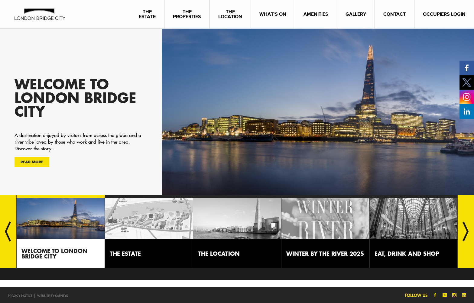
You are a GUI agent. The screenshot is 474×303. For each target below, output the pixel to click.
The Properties (187, 14)
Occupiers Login (444, 14)
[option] (237, 111)
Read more (32, 162)
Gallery (356, 14)
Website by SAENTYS (52, 295)
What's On (272, 14)
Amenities (316, 14)
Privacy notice (20, 295)
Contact (394, 14)
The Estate (147, 14)
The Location (230, 14)
